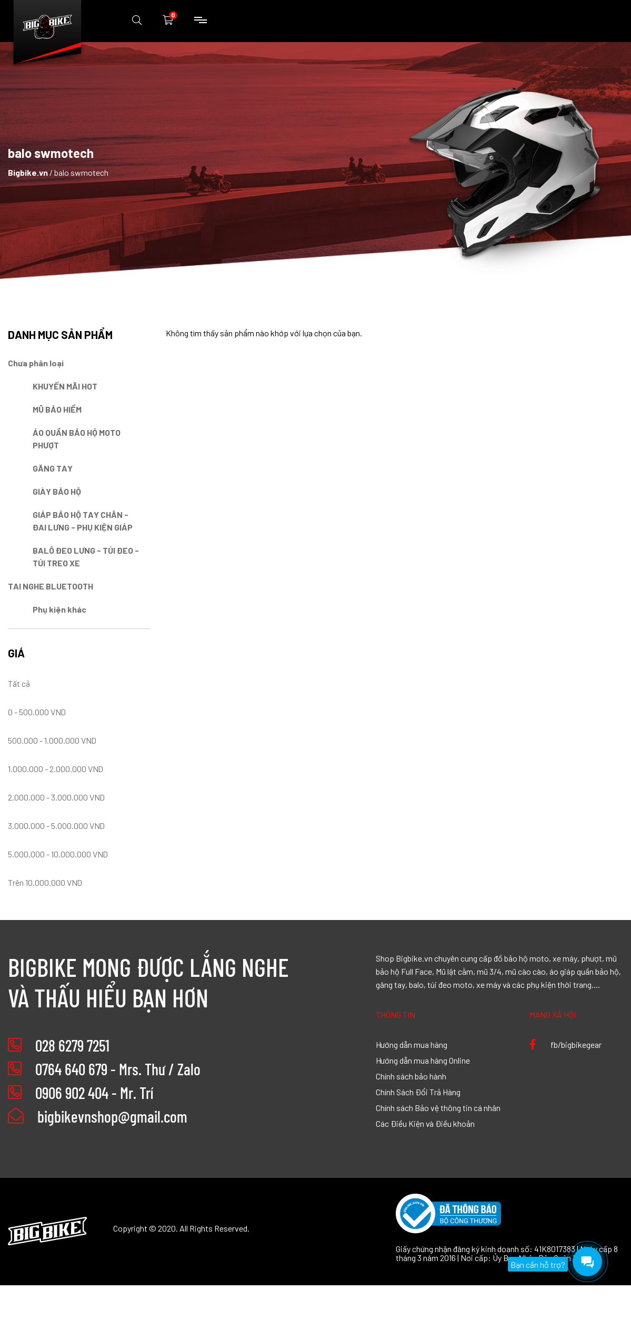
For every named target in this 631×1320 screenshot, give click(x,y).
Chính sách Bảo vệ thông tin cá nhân (438, 1107)
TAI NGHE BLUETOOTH (50, 586)
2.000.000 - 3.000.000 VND (56, 797)
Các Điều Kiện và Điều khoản (425, 1123)
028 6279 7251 (72, 1045)
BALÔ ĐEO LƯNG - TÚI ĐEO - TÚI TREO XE (86, 556)
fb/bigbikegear (565, 1044)
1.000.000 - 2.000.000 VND (55, 768)
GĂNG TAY (53, 468)
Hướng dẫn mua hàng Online (423, 1060)
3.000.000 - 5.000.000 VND (56, 825)
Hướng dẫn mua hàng (411, 1044)
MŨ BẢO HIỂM (57, 409)
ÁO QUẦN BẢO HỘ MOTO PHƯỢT (77, 438)
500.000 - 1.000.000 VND (52, 740)
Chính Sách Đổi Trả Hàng (418, 1091)
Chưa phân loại (36, 362)
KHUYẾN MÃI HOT (65, 386)
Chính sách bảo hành (411, 1076)
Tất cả (19, 683)
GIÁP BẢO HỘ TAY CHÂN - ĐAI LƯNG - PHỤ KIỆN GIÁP (83, 520)
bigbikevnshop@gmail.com (97, 1116)
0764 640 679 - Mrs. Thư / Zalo (118, 1068)
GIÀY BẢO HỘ (57, 491)
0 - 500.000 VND (37, 711)
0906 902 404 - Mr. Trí (94, 1092)
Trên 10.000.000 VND (45, 882)
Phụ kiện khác (59, 609)
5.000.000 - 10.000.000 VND (58, 853)
